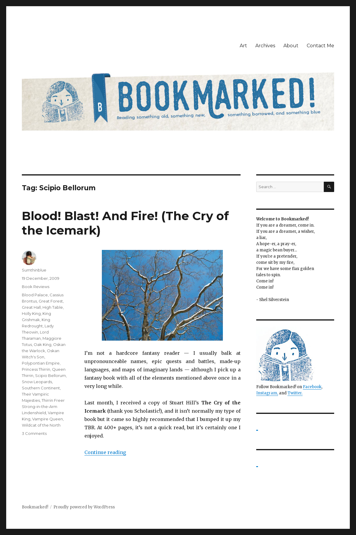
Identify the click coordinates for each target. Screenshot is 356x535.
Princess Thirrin (36, 369)
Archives (265, 45)
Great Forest (51, 301)
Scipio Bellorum (50, 375)
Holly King (31, 313)
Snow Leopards (37, 381)
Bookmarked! (35, 507)
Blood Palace (35, 294)
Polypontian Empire (41, 363)
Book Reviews (35, 286)
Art (243, 45)
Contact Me (320, 45)
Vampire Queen (47, 419)
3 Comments (34, 433)
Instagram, (267, 393)
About (290, 45)
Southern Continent (41, 388)
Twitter (295, 393)
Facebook (312, 386)
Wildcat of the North (41, 425)
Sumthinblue (34, 270)
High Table (53, 307)
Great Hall (31, 307)
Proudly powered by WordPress (84, 507)
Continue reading (105, 452)
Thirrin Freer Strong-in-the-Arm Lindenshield (43, 406)
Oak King (42, 344)
